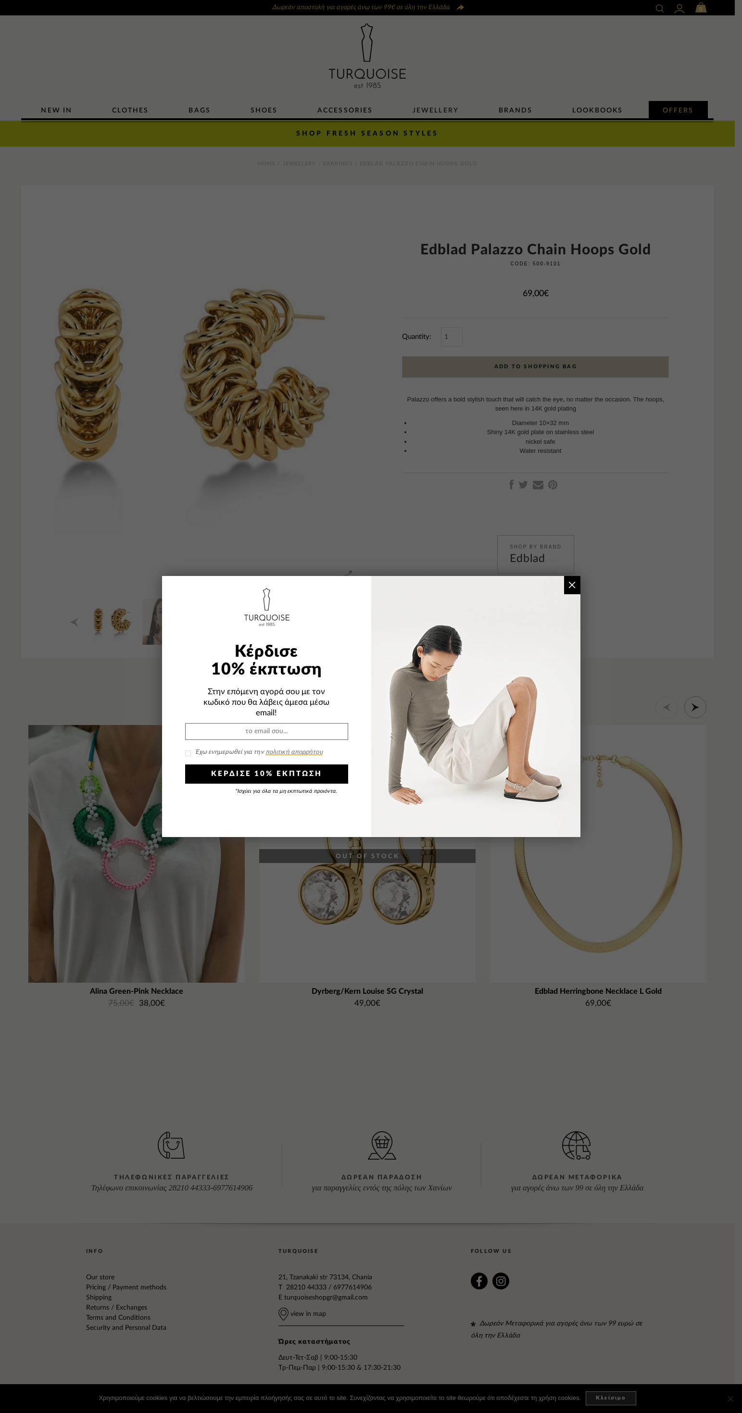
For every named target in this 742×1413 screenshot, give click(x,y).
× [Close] (572, 585)
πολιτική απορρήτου (294, 752)
